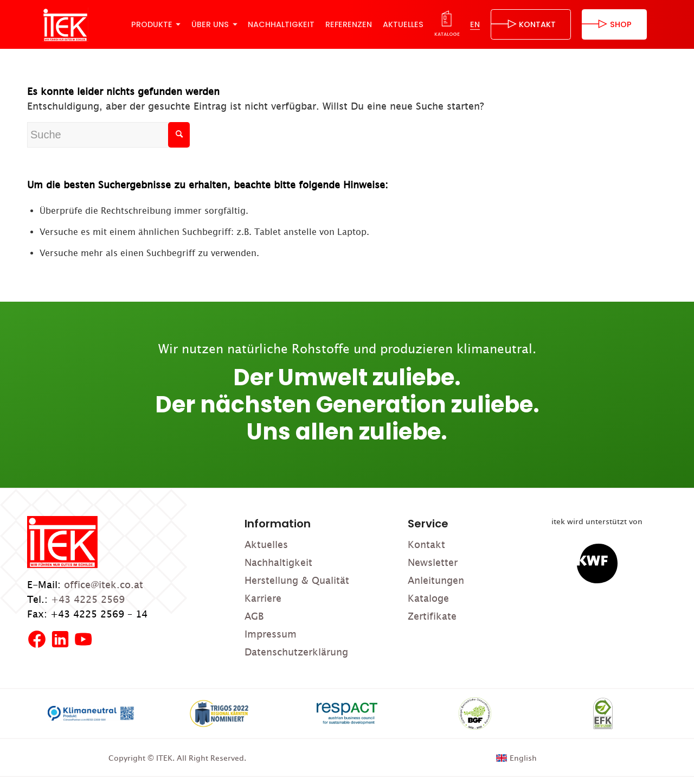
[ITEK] (65, 25)
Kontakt (426, 544)
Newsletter (433, 562)
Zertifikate (432, 616)
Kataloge (428, 598)
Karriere (263, 598)
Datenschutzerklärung (296, 652)
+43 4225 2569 (88, 599)
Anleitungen (436, 580)
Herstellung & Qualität (297, 580)
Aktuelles (266, 544)
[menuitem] (156, 24)
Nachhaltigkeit (278, 562)
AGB (254, 616)
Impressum (271, 634)
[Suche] (108, 135)
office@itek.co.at (103, 584)
